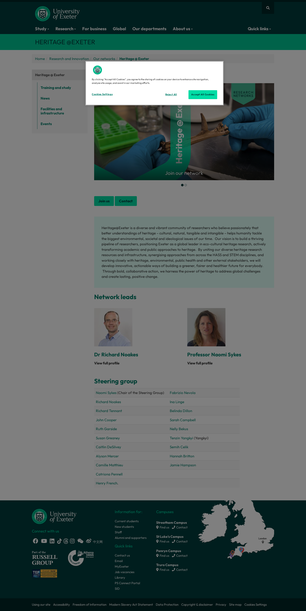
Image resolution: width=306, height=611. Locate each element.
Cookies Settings (102, 94)
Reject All (171, 94)
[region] (154, 83)
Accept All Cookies (202, 94)
